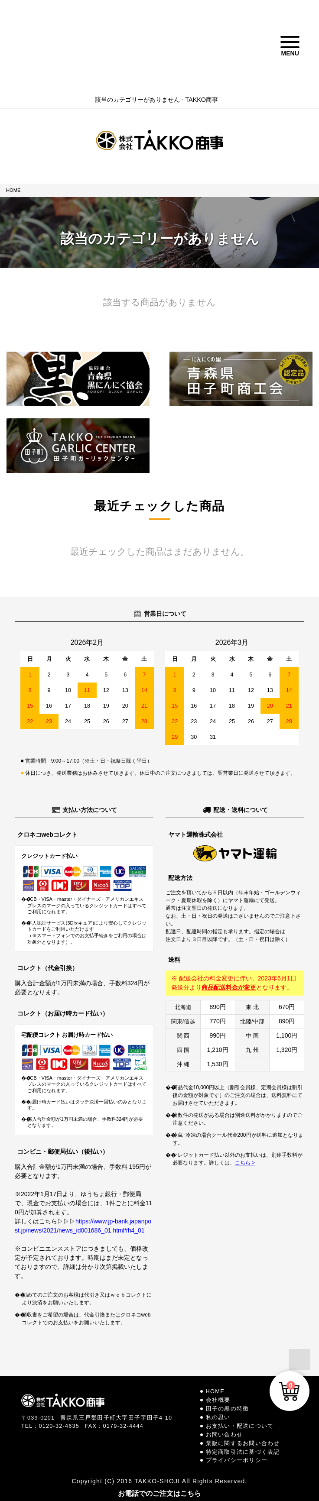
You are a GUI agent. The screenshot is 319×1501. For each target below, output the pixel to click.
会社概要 (218, 1400)
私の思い (218, 1417)
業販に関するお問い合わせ (243, 1443)
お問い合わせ (224, 1434)
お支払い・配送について (240, 1426)
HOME (13, 190)
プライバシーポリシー (237, 1460)
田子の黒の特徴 (227, 1408)
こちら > (245, 1163)
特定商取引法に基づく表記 (243, 1452)
